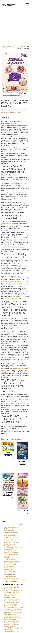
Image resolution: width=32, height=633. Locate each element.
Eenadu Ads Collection (10, 619)
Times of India (10, 112)
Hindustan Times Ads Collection (12, 612)
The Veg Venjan (8, 629)
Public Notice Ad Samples (11, 542)
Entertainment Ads (9, 530)
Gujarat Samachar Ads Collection (13, 617)
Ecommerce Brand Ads (10, 540)
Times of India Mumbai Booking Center (11, 225)
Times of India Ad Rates (13, 298)
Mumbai (5, 46)
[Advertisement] (16, 25)
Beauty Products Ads (9, 546)
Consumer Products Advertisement (17, 110)
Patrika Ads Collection (10, 597)
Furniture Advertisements (11, 532)
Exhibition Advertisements (11, 552)
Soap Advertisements (10, 576)
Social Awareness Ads (10, 564)
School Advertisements (10, 574)
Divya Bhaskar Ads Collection (12, 621)
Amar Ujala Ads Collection (11, 624)
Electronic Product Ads (10, 551)
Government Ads (8, 556)
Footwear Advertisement (10, 573)
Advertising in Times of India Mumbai (11, 281)
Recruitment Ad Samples (10, 563)
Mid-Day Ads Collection (10, 604)
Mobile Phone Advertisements (12, 539)
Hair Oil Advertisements (10, 578)
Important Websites (9, 626)
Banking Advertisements (10, 529)
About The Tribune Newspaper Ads (13, 628)
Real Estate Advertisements (11, 561)
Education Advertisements (11, 549)
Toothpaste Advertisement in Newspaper (15, 579)
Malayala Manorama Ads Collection (13, 607)
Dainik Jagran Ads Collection (11, 622)
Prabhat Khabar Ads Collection (12, 599)
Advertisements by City (20, 45)
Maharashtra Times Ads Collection (13, 609)
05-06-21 (19, 112)
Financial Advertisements (11, 554)
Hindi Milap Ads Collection (11, 616)
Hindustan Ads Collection (11, 614)
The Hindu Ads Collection (11, 589)
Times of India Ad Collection (11, 587)
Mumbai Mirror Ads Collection (12, 602)
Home (8, 45)
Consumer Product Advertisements (13, 547)
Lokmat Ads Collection (10, 611)
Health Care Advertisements (11, 534)
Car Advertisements (9, 544)
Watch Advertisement (10, 569)
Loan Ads (6, 557)
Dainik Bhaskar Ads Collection (12, 592)
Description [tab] (6, 117)
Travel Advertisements (10, 568)
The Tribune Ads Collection (11, 594)
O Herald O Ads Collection (11, 600)
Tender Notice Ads (9, 566)
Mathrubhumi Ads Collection (11, 606)
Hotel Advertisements (10, 535)
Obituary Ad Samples (10, 559)
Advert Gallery (8, 5)
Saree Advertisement (9, 571)
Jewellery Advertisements (11, 537)
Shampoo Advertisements (11, 581)
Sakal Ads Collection (9, 595)
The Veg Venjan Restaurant (11, 631)
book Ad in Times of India (13, 322)
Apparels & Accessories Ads (11, 527)
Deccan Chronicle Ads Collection (13, 590)
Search (5, 521)
